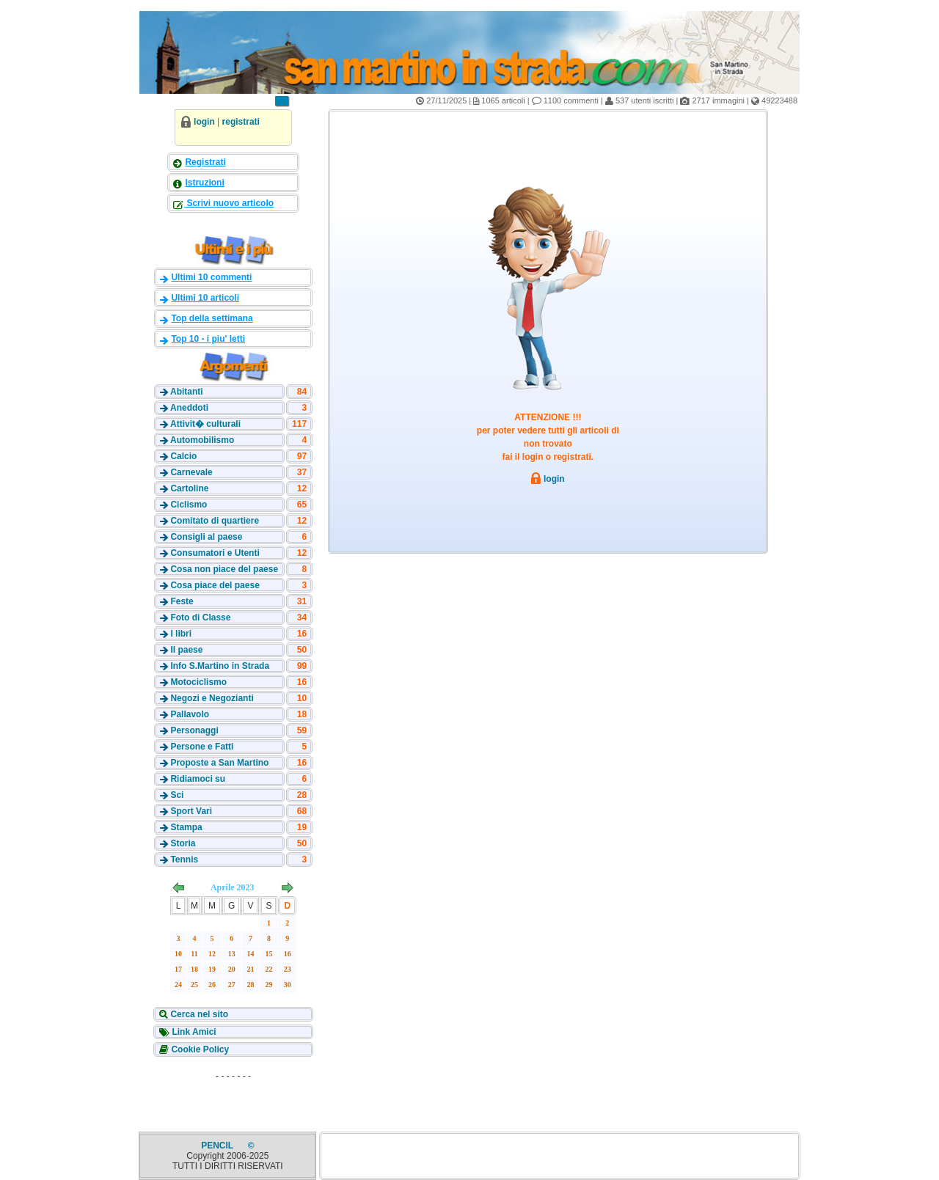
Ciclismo (188, 504)
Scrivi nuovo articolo (229, 203)
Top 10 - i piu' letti (208, 339)
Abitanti (186, 391)
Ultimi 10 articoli (205, 298)
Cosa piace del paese (214, 585)
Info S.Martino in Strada (219, 666)
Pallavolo (189, 714)
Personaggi (194, 730)
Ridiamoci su (197, 779)
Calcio (183, 456)
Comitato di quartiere (214, 521)
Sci (176, 795)
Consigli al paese (206, 537)
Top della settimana (211, 318)
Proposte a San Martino (219, 763)
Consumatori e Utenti (214, 553)
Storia (182, 843)
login (204, 122)
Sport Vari (191, 811)
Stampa (186, 827)
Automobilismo (202, 440)
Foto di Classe (200, 617)
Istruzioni (204, 182)
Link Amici (192, 1032)
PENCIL (218, 1145)
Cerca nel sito (198, 1014)
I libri (180, 634)
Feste (181, 601)
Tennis (184, 859)
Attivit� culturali (205, 424)
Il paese (186, 650)
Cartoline (189, 488)
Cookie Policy (199, 1049)
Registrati (205, 162)
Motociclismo (198, 682)
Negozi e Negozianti (211, 698)
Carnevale (191, 472)
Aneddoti (189, 408)
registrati (241, 122)
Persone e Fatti (201, 746)
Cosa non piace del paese (224, 569)
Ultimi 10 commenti (211, 277)
